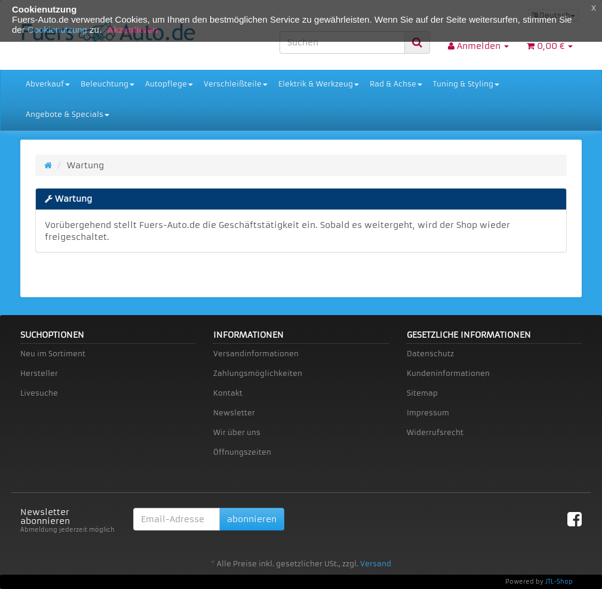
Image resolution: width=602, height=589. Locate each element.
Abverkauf (48, 83)
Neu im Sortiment (52, 353)
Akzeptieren (132, 29)
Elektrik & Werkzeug (318, 83)
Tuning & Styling (466, 83)
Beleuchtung (107, 83)
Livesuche (39, 392)
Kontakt (227, 392)
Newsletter (234, 412)
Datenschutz (430, 353)
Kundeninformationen (448, 373)
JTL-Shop (559, 581)
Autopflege (169, 83)
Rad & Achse (396, 83)
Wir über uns (236, 432)
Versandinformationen (256, 353)
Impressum (428, 412)
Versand (375, 563)
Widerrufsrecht (435, 432)
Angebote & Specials (67, 114)
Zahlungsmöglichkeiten (257, 373)
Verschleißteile (236, 83)
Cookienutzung (57, 29)
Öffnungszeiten (242, 452)
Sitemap (422, 392)
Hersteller (39, 373)
